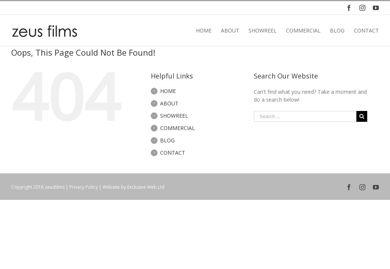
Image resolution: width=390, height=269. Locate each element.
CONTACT (172, 152)
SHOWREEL (174, 115)
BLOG (167, 140)
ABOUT (169, 103)
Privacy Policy (83, 187)
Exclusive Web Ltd (146, 187)
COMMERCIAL (177, 128)
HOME (168, 91)
